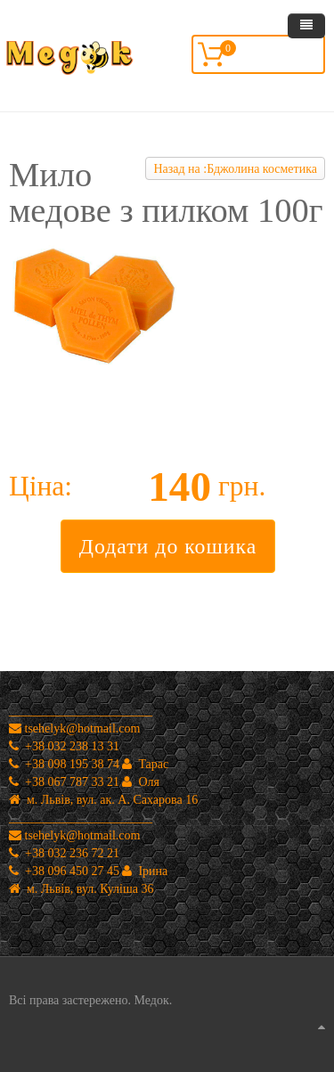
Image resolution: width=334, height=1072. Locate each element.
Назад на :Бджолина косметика (235, 169)
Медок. (151, 1000)
